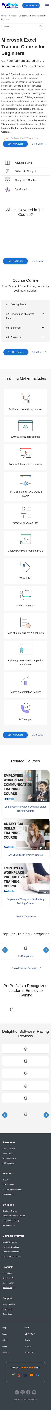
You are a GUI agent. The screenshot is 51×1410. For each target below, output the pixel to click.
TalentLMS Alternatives (12, 1257)
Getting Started (9, 1149)
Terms (27, 1340)
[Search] (23, 26)
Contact (5, 1352)
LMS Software (8, 1185)
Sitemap (17, 1399)
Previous (5, 950)
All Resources (8, 1163)
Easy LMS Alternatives (11, 1252)
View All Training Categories (24, 968)
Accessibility (30, 1352)
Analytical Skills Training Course (25, 855)
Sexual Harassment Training (14, 1216)
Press (4, 1334)
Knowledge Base (9, 1278)
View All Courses (24, 916)
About (4, 1346)
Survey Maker (8, 1283)
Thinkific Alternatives (11, 1247)
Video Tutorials (8, 1153)
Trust (27, 1328)
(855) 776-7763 (9, 1304)
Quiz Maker (7, 1273)
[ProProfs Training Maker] (9, 5)
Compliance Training (11, 1221)
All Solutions (8, 1225)
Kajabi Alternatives (10, 1242)
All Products (7, 1288)
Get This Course (13, 143)
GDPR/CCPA (30, 1334)
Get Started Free (31, 5)
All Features (7, 1194)
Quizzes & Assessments (12, 1189)
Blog (4, 1328)
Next (46, 950)
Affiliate (5, 1340)
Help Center (7, 1309)
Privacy (28, 1346)
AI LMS (6, 1180)
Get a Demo (38, 144)
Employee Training (10, 1211)
